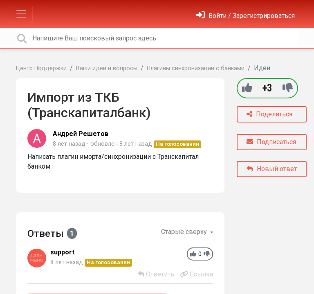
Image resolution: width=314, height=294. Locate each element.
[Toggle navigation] (21, 14)
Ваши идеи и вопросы (106, 68)
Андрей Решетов (80, 134)
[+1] (247, 88)
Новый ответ (272, 169)
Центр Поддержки (41, 68)
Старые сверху (185, 232)
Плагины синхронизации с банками (195, 68)
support (62, 252)
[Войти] (245, 15)
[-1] (288, 88)
